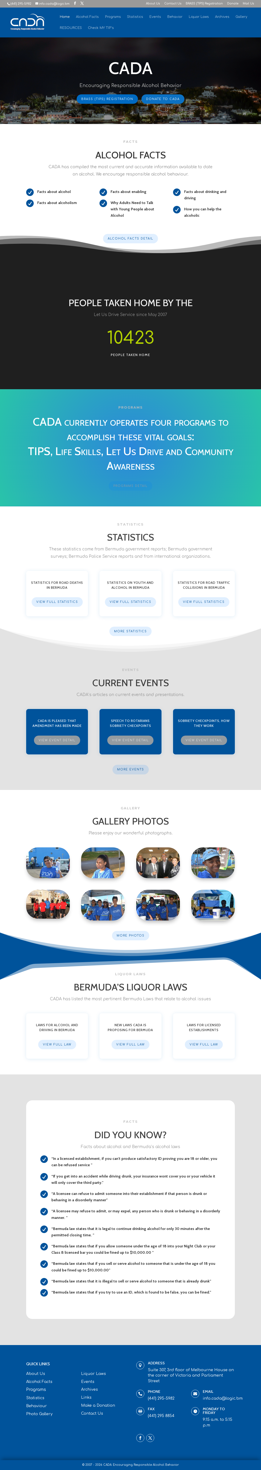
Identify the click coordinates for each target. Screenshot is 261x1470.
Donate (232, 3)
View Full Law (57, 1044)
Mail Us (248, 3)
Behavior (174, 17)
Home (65, 17)
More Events (130, 769)
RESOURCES (71, 28)
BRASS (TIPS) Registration (204, 3)
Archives (222, 17)
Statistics (135, 17)
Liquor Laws (199, 17)
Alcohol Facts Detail (130, 238)
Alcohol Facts (87, 17)
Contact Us (172, 3)
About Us (153, 3)
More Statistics (130, 631)
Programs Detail (130, 486)
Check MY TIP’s (101, 28)
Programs (113, 17)
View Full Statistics (57, 602)
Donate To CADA (162, 98)
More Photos (131, 935)
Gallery (241, 17)
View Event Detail (57, 740)
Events (155, 17)
